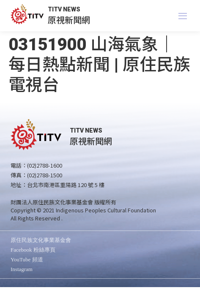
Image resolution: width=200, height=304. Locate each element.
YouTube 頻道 (27, 259)
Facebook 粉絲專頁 (33, 250)
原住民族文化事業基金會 (41, 240)
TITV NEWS (64, 9)
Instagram (22, 269)
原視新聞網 (69, 20)
